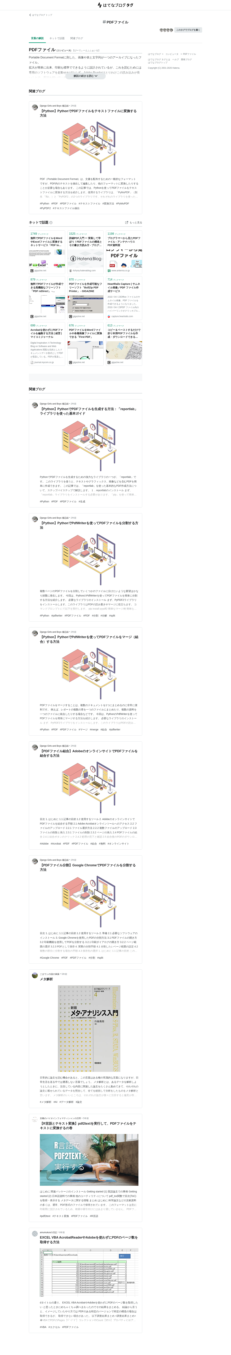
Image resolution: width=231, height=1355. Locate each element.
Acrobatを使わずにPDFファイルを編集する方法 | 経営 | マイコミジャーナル (46, 333)
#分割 (95, 615)
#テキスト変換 (61, 1216)
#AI (55, 1101)
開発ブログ (186, 59)
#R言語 (94, 1216)
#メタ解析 (45, 1101)
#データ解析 (67, 1101)
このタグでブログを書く (188, 30)
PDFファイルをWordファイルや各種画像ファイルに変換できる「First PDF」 (85, 333)
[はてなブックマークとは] (50, 222)
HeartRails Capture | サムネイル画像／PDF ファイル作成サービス (124, 287)
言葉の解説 (37, 38)
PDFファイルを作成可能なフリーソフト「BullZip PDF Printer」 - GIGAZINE (85, 287)
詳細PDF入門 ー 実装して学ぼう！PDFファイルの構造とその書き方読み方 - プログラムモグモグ (85, 242)
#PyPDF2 (45, 208)
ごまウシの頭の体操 (49, 974)
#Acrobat (56, 843)
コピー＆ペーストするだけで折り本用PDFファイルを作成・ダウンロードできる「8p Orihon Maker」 (124, 333)
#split (112, 615)
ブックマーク (39, 233)
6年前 (62, 1232)
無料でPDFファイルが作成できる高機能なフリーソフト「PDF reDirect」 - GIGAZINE (46, 287)
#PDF (54, 203)
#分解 (104, 615)
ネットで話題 (57, 38)
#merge (94, 729)
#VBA (43, 1327)
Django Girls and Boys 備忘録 (54, 106)
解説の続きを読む (85, 75)
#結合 (104, 729)
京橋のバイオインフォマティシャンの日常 (60, 1118)
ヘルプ (175, 59)
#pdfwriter (56, 615)
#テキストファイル (89, 203)
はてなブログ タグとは (159, 59)
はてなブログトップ (157, 62)
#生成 (82, 501)
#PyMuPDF (122, 203)
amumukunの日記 (48, 1232)
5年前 (64, 974)
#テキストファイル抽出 (66, 208)
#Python (44, 203)
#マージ (83, 729)
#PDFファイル (68, 203)
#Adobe (44, 843)
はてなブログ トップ (40, 15)
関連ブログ (76, 38)
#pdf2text (45, 1216)
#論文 (79, 1101)
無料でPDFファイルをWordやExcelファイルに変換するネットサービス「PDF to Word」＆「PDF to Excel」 (46, 242)
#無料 (102, 843)
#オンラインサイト (118, 843)
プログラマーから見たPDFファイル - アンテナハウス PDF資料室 (124, 242)
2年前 (73, 106)
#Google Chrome (49, 957)
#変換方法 (108, 203)
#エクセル (54, 1327)
